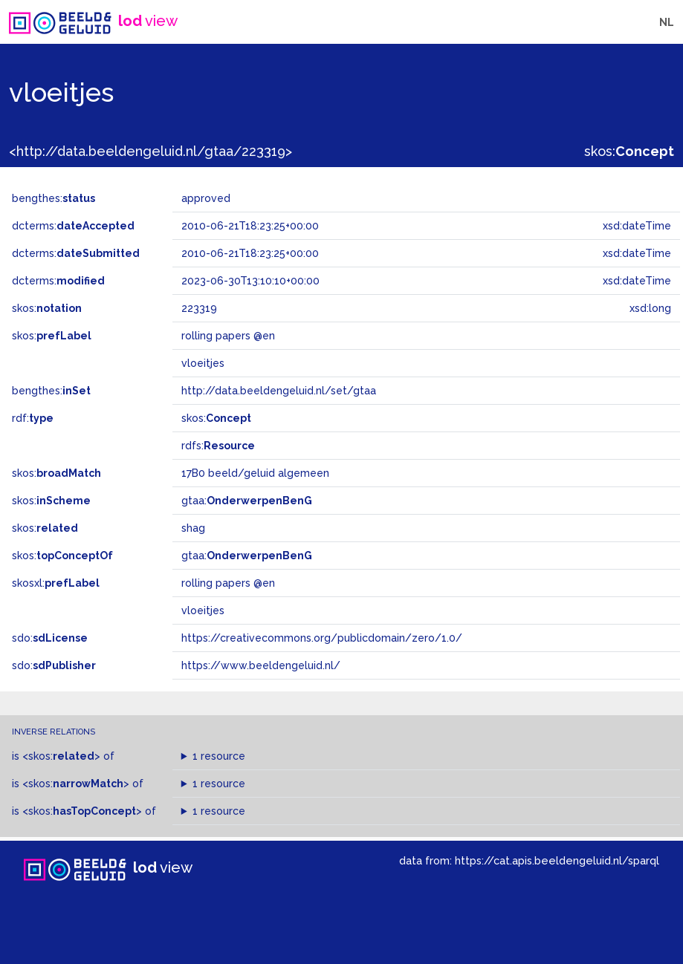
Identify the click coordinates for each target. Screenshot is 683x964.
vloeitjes (202, 610)
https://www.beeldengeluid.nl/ (260, 665)
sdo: (50, 638)
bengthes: (53, 198)
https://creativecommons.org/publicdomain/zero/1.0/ (321, 638)
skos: (629, 151)
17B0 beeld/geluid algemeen (255, 473)
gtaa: (246, 501)
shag (193, 528)
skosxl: (56, 583)
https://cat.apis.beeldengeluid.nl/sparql (557, 860)
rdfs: (218, 446)
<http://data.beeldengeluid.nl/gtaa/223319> (150, 151)
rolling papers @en (228, 583)
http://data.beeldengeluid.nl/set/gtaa (278, 391)
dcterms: (73, 226)
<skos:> (61, 756)
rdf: (33, 418)
